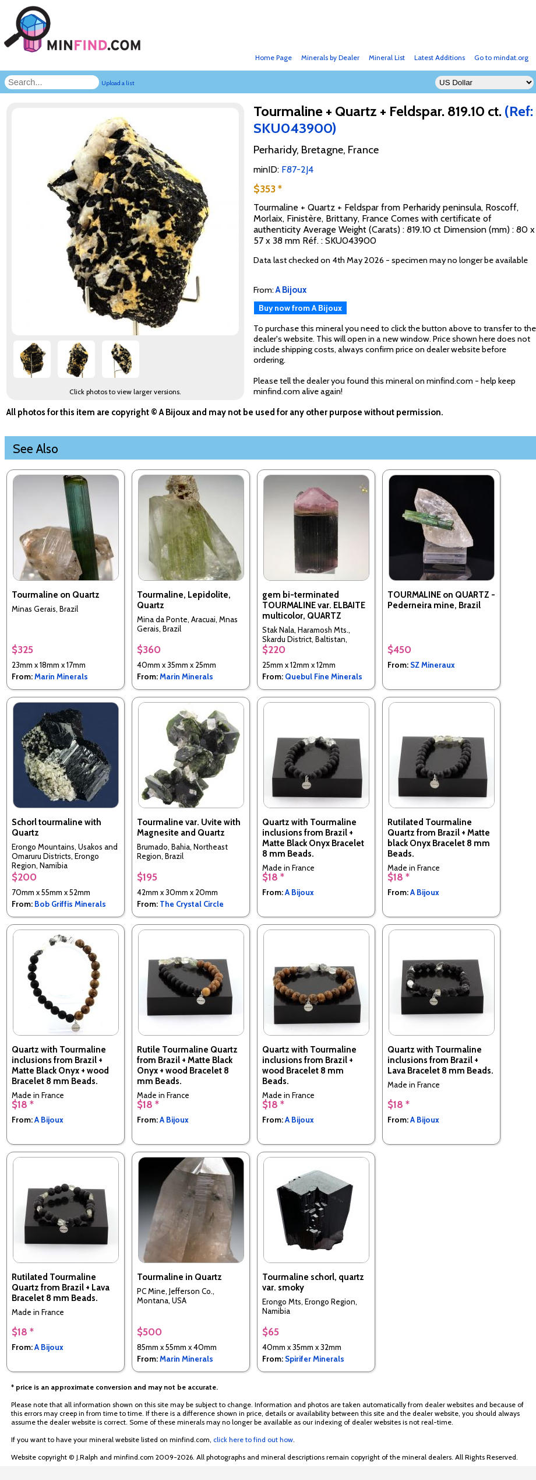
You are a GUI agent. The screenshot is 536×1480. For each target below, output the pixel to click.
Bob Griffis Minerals (70, 904)
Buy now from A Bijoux (300, 308)
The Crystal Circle (192, 904)
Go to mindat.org (501, 57)
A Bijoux (299, 892)
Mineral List (387, 57)
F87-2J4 (297, 169)
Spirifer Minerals (314, 1358)
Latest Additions (439, 57)
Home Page (273, 57)
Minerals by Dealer (330, 57)
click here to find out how (253, 1439)
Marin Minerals (61, 676)
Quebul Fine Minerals (323, 676)
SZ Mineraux (432, 664)
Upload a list (118, 83)
